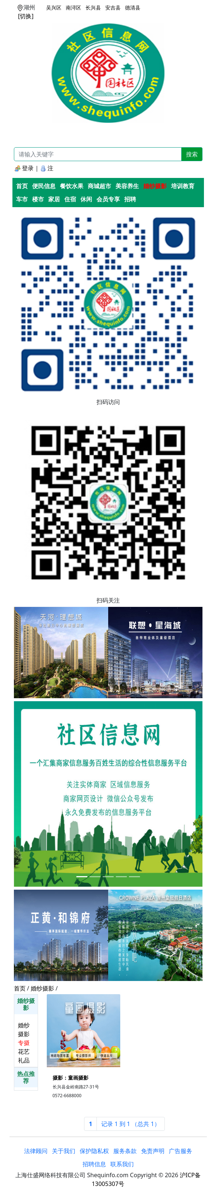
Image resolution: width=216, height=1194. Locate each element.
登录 (24, 168)
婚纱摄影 (42, 988)
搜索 (192, 154)
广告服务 (180, 1151)
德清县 (132, 7)
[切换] (26, 16)
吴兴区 (53, 7)
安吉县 (113, 7)
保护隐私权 (94, 1151)
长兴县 (93, 7)
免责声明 (152, 1151)
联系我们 (122, 1164)
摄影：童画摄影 (70, 1077)
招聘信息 (94, 1164)
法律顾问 (36, 1151)
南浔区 (73, 7)
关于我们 (63, 1151)
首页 (20, 988)
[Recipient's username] (98, 154)
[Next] (130, 1124)
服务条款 (125, 1151)
